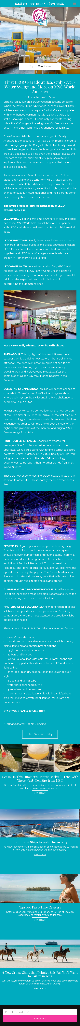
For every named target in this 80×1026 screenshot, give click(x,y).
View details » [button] (40, 793)
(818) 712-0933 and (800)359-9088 (39, 3)
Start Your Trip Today (40, 734)
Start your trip (40, 1018)
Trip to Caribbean (40, 66)
